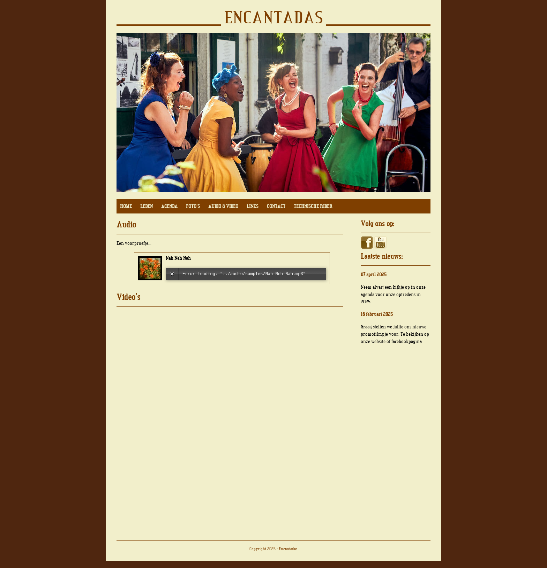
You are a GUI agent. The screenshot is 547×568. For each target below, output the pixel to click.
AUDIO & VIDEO (223, 206)
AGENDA (169, 206)
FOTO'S (193, 206)
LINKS (252, 206)
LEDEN (146, 206)
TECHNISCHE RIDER (313, 206)
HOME (126, 206)
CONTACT (276, 206)
